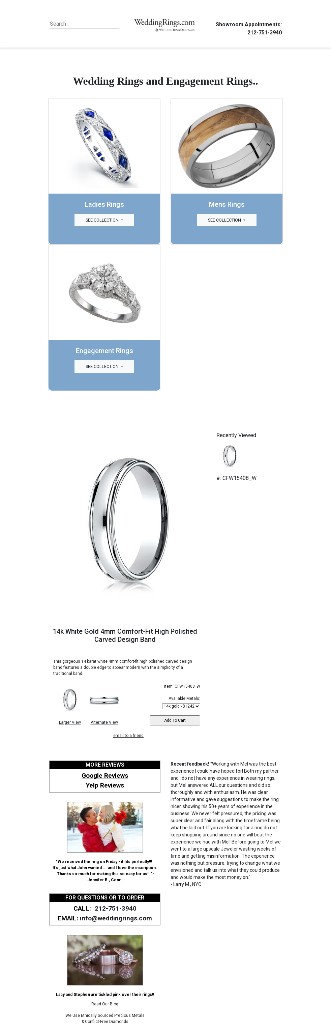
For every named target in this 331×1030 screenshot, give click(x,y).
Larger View (70, 722)
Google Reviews (105, 775)
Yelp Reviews (105, 785)
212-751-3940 (263, 32)
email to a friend (128, 735)
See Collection (103, 220)
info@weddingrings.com (116, 918)
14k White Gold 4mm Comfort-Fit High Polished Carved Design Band (125, 635)
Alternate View (104, 722)
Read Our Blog (104, 1004)
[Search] (80, 24)
